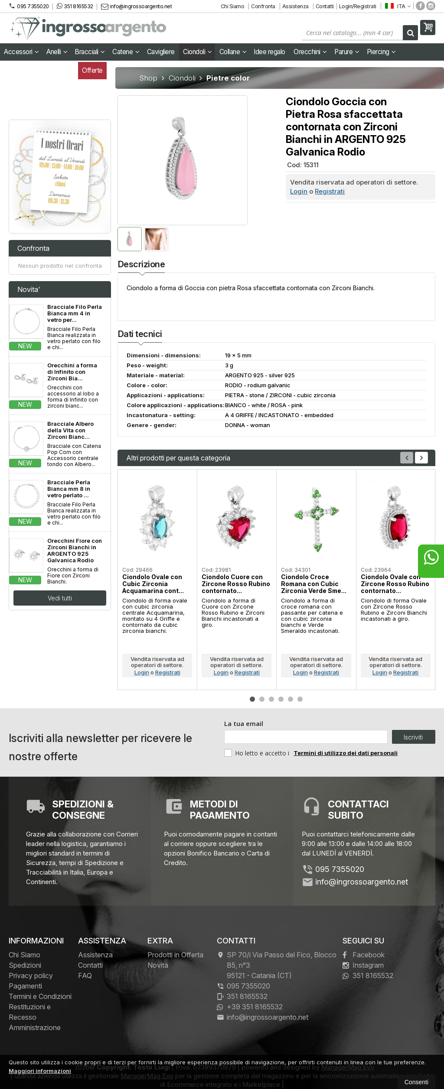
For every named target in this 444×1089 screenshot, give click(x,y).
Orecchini (310, 52)
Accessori (21, 52)
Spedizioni (25, 965)
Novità (157, 965)
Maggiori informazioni (40, 1070)
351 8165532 (75, 6)
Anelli (56, 52)
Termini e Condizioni (40, 996)
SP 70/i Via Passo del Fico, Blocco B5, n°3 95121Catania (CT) (276, 965)
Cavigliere (161, 52)
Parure (346, 52)
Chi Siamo (233, 6)
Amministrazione (35, 1027)
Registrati (330, 191)
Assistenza (295, 6)
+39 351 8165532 (250, 1006)
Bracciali (90, 52)
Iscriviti (413, 737)
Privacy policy (31, 975)
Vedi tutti (60, 598)
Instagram (363, 965)
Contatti (325, 6)
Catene (125, 52)
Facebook (364, 954)
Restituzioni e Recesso (30, 1011)
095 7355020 (29, 6)
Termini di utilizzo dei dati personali (346, 752)
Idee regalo (269, 52)
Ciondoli (197, 52)
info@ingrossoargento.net (136, 6)
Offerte (92, 70)
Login (298, 191)
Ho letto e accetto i (257, 753)
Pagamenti (25, 986)
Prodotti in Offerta (175, 954)
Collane (233, 52)
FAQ (85, 975)
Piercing (381, 52)
